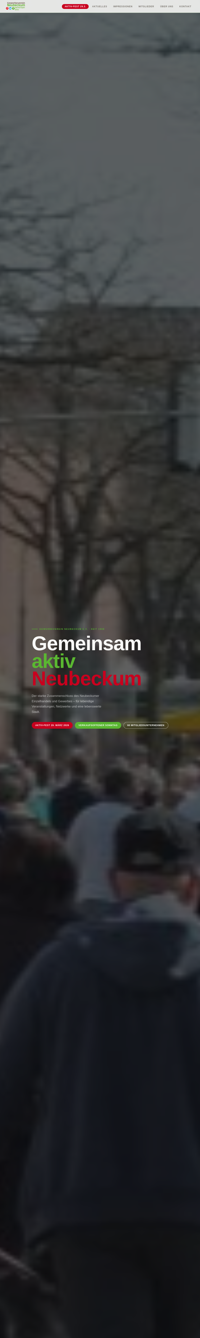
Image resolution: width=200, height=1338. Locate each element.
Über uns (166, 6)
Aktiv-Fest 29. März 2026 (52, 725)
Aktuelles (99, 6)
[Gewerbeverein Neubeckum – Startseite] (16, 6)
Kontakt (185, 6)
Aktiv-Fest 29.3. (75, 6)
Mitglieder (146, 6)
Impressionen (123, 6)
